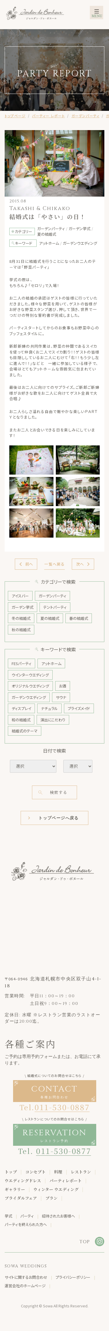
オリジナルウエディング (30, 686)
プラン (51, 1198)
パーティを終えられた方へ (26, 1224)
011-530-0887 (62, 1106)
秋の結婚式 (21, 629)
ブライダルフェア (21, 1198)
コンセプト (35, 1172)
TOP (84, 1242)
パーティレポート (65, 1180)
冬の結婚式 (21, 618)
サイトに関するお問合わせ (26, 1277)
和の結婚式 (21, 720)
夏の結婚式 (49, 618)
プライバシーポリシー (73, 1277)
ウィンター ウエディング (55, 1189)
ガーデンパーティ (86, 115)
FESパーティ (21, 663)
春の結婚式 (78, 618)
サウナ (61, 697)
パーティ (27, 1216)
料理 (58, 1172)
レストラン (81, 1172)
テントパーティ (55, 607)
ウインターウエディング (30, 675)
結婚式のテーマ (24, 731)
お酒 (62, 686)
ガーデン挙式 (22, 607)
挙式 (8, 1216)
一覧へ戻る (54, 564)
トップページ (15, 115)
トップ (11, 1172)
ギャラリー (15, 1189)
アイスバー (20, 596)
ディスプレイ (21, 708)
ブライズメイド (79, 708)
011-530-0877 (63, 1150)
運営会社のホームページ (25, 1285)
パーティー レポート (48, 115)
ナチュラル (49, 708)
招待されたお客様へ (58, 1216)
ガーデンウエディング (29, 697)
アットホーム (51, 663)
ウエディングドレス (23, 1180)
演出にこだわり (52, 720)
